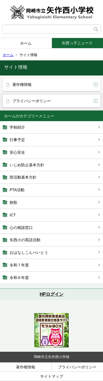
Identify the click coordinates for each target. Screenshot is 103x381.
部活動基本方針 (23, 177)
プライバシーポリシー (31, 101)
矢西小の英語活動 (25, 240)
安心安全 (17, 152)
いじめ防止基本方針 (27, 165)
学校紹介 (17, 127)
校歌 (13, 202)
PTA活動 (17, 190)
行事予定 (17, 140)
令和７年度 (19, 265)
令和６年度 (19, 277)
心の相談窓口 (21, 227)
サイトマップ (51, 376)
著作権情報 (22, 84)
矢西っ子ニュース (77, 43)
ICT (13, 215)
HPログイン (51, 294)
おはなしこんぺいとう (29, 252)
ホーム (26, 43)
